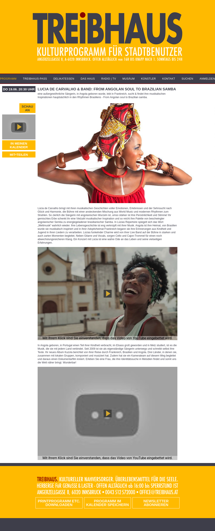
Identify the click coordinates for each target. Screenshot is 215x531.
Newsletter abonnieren (156, 503)
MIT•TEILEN (19, 154)
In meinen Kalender (19, 145)
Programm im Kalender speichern (107, 503)
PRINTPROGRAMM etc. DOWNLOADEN (59, 503)
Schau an (27, 108)
